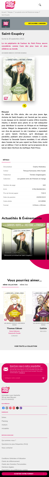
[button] (35, 23)
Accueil (4, 12)
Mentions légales (8, 467)
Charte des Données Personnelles (14, 464)
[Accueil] (10, 5)
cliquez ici (22, 372)
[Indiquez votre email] (22, 378)
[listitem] (3, 408)
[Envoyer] (43, 378)
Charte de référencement (11, 461)
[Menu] (42, 4)
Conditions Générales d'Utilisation (14, 458)
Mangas (10, 12)
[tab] (6, 159)
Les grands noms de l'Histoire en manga (26, 12)
